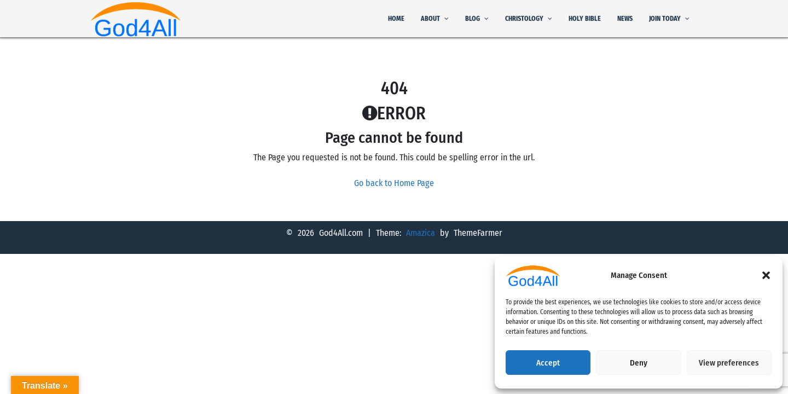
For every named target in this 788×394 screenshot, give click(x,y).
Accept (548, 363)
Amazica (423, 233)
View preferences (729, 363)
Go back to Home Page (394, 183)
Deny (638, 363)
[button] (766, 275)
